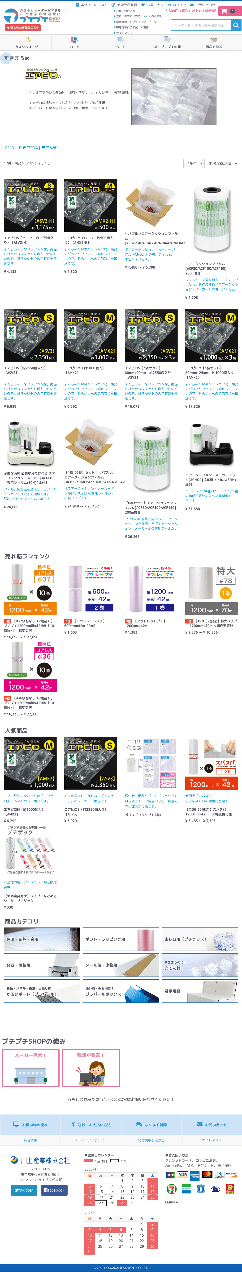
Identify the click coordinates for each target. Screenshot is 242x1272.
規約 (146, 27)
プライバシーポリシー (146, 22)
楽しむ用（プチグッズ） (186, 939)
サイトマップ (124, 33)
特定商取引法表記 (127, 27)
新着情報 (121, 22)
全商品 (9, 147)
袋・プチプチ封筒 (167, 42)
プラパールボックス (103, 991)
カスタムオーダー (28, 42)
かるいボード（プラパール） (32, 991)
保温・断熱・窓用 (22, 939)
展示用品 (172, 991)
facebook (54, 1190)
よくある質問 (154, 16)
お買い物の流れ (125, 11)
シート (121, 42)
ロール (75, 42)
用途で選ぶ (214, 42)
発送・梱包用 (18, 965)
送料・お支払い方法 (128, 16)
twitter (24, 1190)
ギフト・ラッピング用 (105, 939)
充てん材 (49, 147)
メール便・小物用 (101, 965)
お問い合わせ (212, 1124)
